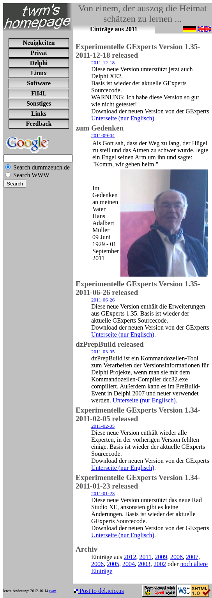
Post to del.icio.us (99, 590)
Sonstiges (38, 103)
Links (38, 113)
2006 (97, 564)
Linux (39, 73)
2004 (128, 564)
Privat (38, 52)
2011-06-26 (103, 300)
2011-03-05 (103, 352)
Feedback (39, 123)
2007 (192, 557)
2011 (146, 557)
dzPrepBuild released (110, 344)
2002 (160, 564)
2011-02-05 (103, 426)
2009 (161, 557)
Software (39, 83)
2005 (113, 564)
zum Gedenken (100, 128)
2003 (144, 564)
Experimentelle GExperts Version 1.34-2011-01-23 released (138, 481)
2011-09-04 (103, 135)
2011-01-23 (103, 493)
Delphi (39, 63)
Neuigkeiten (39, 42)
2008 (176, 557)
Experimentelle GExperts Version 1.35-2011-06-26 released (138, 288)
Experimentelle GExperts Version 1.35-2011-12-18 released (138, 50)
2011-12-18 (103, 62)
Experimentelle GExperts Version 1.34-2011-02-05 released (138, 414)
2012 (130, 557)
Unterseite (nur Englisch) (122, 118)
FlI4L (38, 93)
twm (53, 591)
